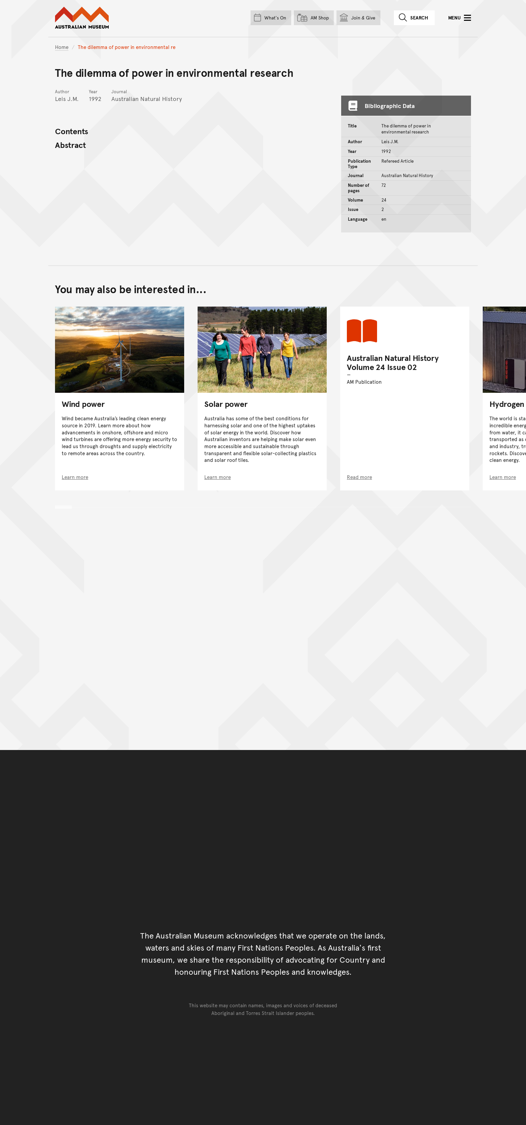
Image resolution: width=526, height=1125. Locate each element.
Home (61, 46)
